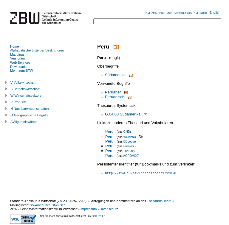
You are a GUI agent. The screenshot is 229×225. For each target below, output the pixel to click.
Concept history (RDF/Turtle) (190, 12)
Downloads (18, 66)
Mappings (17, 54)
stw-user (58, 205)
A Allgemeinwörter (23, 122)
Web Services (20, 62)
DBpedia (129, 141)
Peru (109, 131)
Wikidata (129, 136)
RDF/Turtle (166, 12)
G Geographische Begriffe (29, 115)
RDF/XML (151, 12)
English (215, 12)
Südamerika (115, 75)
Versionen (17, 58)
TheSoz (128, 151)
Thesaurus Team (159, 201)
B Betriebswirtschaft (25, 89)
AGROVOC (130, 155)
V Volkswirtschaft (22, 82)
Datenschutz (109, 209)
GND (126, 131)
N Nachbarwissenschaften (29, 108)
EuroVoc (129, 146)
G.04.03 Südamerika (122, 114)
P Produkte (18, 102)
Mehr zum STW (21, 70)
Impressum (89, 209)
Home (14, 46)
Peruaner (113, 92)
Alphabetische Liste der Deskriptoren (37, 50)
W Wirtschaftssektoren (27, 95)
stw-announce (40, 205)
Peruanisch (114, 97)
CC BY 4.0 (99, 216)
